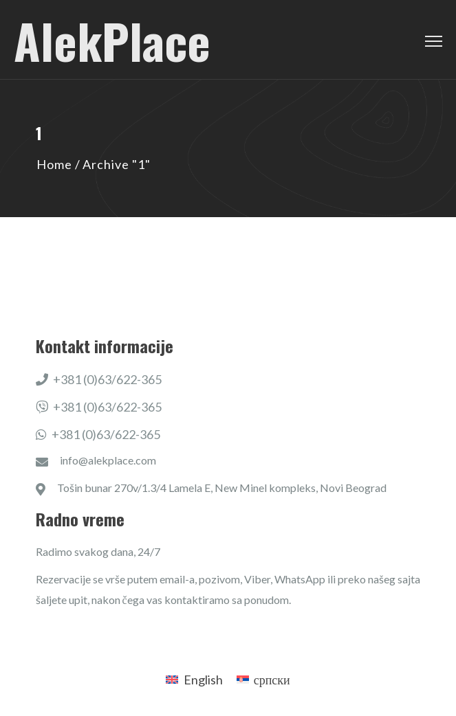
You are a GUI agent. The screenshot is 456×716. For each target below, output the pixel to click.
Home (54, 164)
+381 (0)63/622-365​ (99, 379)
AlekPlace (112, 39)
